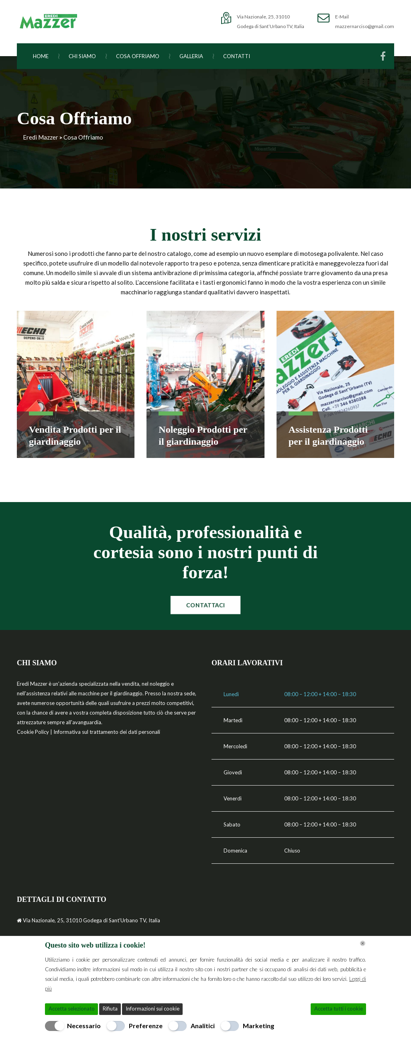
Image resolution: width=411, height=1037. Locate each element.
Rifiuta (110, 1008)
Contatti (236, 56)
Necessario (84, 1025)
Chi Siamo (87, 56)
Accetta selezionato (72, 1008)
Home (46, 56)
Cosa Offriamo (142, 56)
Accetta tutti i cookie (338, 1008)
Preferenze (146, 1025)
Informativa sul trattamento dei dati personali (106, 732)
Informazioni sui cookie (152, 1008)
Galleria (196, 56)
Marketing (258, 1025)
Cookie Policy (33, 732)
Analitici (203, 1025)
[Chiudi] (362, 943)
